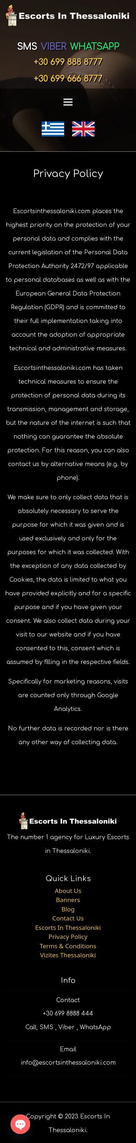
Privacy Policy (68, 936)
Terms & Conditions (68, 946)
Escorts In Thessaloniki (68, 927)
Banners (68, 900)
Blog (67, 909)
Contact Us (68, 918)
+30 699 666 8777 (68, 78)
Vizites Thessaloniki (68, 955)
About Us (68, 891)
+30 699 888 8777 (68, 62)
